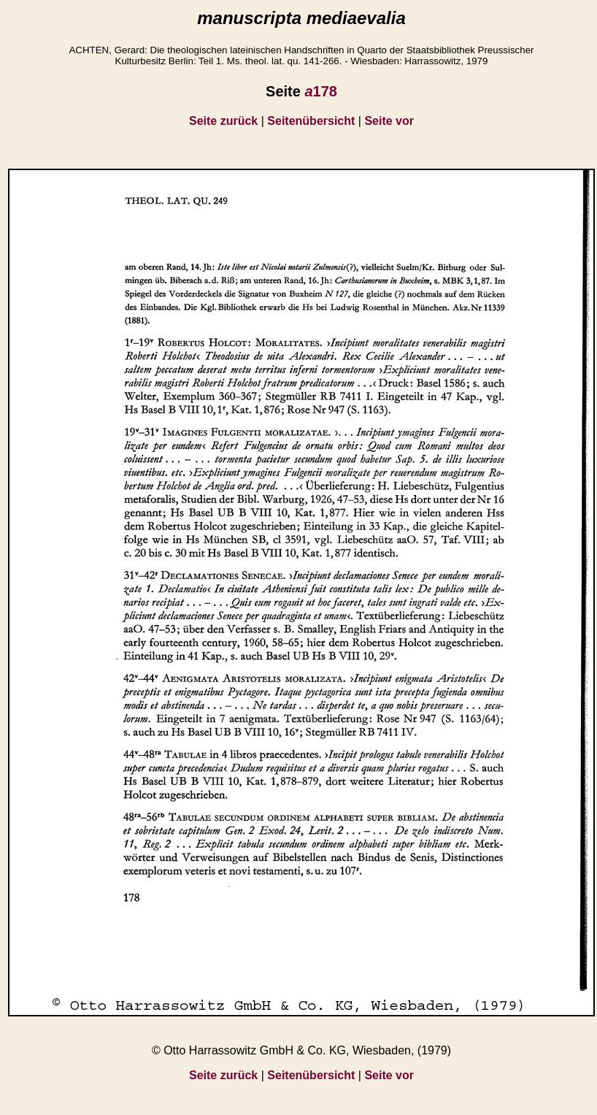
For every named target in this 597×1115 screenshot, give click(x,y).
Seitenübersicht (311, 121)
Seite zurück (223, 121)
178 (320, 91)
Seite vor (389, 121)
